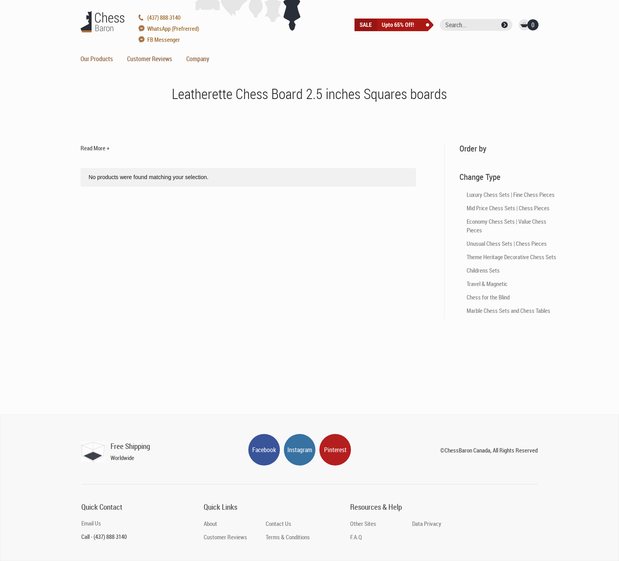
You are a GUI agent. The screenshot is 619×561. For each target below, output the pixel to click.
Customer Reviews (149, 58)
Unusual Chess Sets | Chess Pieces (507, 243)
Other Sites (363, 523)
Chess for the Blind (488, 297)
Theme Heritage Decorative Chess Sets (511, 257)
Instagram (299, 449)
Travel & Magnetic (487, 284)
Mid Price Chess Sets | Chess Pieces (508, 208)
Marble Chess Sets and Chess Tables (508, 310)
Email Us (91, 523)
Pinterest (335, 449)
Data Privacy (426, 523)
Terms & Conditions (288, 537)
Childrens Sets (483, 270)
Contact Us (278, 523)
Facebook (264, 449)
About (210, 523)
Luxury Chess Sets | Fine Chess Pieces (511, 194)
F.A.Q (356, 537)
